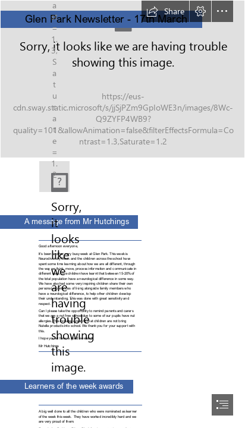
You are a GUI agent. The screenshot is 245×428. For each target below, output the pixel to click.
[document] (122, 214)
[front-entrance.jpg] (122, 79)
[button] (165, 11)
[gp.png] (54, 176)
